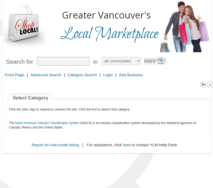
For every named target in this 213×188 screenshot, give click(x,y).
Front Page (14, 75)
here (127, 145)
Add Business (131, 75)
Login (108, 75)
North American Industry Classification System (47, 123)
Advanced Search (46, 75)
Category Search (82, 75)
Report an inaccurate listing (55, 145)
